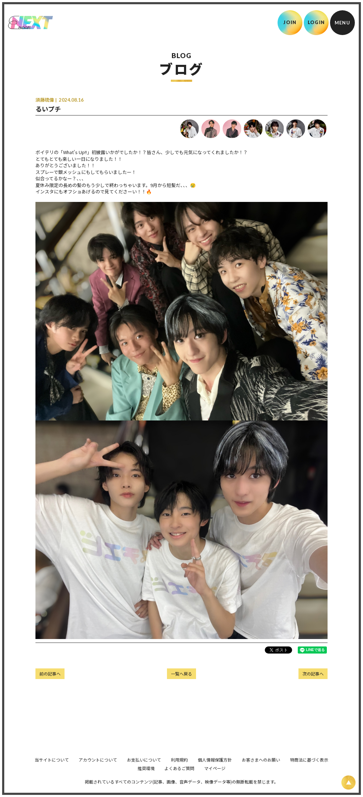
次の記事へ (313, 674)
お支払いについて (144, 770)
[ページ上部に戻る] (348, 782)
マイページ (214, 778)
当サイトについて (52, 770)
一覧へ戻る (181, 674)
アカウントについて (98, 770)
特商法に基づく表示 (309, 770)
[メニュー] (342, 22)
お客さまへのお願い (261, 770)
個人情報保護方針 (215, 770)
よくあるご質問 (179, 778)
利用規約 (179, 770)
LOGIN (316, 22)
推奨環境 (146, 778)
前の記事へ (50, 674)
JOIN (289, 22)
